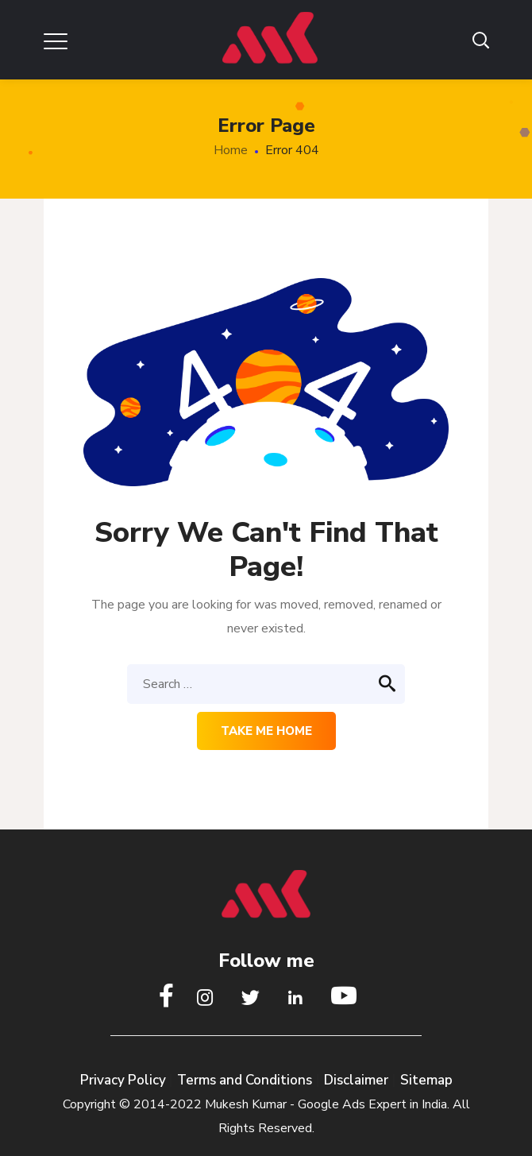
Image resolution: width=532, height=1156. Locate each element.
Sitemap (426, 1080)
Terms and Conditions (244, 1080)
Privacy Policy (124, 1080)
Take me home (266, 731)
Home (231, 150)
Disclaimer (356, 1080)
